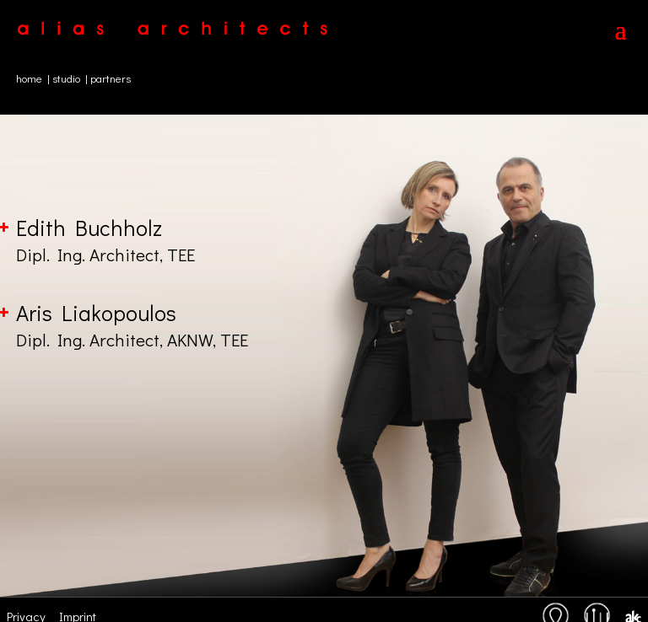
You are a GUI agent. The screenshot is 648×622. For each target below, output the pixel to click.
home (29, 78)
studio (66, 78)
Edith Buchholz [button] (324, 240)
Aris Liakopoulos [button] (324, 325)
